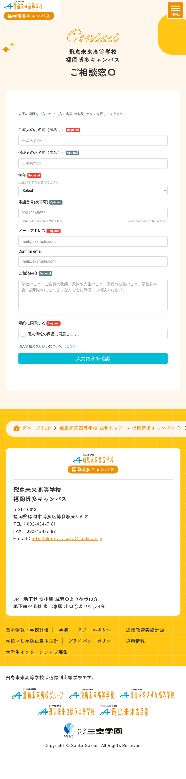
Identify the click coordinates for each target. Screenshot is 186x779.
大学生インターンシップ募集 (37, 652)
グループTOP (36, 427)
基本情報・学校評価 (27, 629)
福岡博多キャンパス (153, 427)
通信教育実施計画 (145, 629)
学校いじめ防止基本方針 (32, 640)
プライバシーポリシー (92, 640)
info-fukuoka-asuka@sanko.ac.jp (67, 538)
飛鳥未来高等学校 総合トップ (91, 427)
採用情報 (135, 640)
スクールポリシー (97, 629)
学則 (63, 629)
